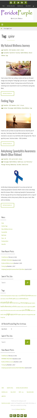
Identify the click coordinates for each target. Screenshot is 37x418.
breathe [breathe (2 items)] (32, 295)
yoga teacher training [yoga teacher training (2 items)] (25, 314)
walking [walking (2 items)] (5, 314)
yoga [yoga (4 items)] (8, 314)
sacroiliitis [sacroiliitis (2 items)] (14, 310)
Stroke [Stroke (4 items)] (27, 310)
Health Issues (20, 162)
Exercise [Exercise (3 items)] (15, 303)
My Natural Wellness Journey (15, 45)
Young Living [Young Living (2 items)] (2, 317)
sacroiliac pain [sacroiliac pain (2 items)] (9, 310)
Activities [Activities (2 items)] (2, 295)
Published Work (4, 241)
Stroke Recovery (4, 257)
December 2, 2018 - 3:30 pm (17, 50)
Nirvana (18, 409)
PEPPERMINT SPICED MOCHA (7, 260)
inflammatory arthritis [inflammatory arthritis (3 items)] (10, 306)
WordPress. (23, 409)
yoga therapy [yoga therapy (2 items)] (31, 314)
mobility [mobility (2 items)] (22, 306)
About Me (3, 244)
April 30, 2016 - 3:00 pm (16, 159)
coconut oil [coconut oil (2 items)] (17, 298)
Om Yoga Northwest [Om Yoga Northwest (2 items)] (29, 306)
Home (2, 223)
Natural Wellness (11, 6)
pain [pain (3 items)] (34, 306)
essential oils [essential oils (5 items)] (6, 302)
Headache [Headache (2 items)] (33, 303)
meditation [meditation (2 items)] (19, 306)
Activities (5, 108)
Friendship (17, 53)
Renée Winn (5, 50)
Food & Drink (12, 53)
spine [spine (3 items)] (23, 310)
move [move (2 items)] (25, 306)
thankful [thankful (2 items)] (1, 314)
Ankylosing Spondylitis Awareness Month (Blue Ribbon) (13, 269)
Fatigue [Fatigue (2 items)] (19, 303)
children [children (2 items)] (7, 298)
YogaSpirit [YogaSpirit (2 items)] (19, 314)
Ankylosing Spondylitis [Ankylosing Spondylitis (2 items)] (7, 295)
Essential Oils (20, 6)
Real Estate (28, 6)
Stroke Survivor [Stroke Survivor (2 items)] (32, 310)
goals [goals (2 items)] (31, 303)
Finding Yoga (7, 101)
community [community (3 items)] (22, 298)
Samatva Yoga (4, 226)
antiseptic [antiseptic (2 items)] (13, 295)
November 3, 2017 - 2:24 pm (17, 105)
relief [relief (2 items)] (6, 310)
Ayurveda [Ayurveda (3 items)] (28, 295)
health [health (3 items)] (2, 306)
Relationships (13, 164)
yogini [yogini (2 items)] (34, 314)
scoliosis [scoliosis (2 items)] (17, 310)
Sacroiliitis (19, 164)
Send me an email (5, 403)
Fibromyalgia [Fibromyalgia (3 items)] (24, 303)
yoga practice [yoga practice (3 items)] (14, 314)
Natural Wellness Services (6, 229)
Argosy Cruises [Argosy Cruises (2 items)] (17, 295)
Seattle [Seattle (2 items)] (20, 310)
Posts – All (3, 238)
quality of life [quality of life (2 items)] (2, 310)
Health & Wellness (24, 53)
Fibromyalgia (10, 108)
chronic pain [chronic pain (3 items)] (12, 298)
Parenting (8, 164)
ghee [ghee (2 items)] (29, 303)
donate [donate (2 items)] (27, 298)
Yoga (3, 6)
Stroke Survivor (25, 164)
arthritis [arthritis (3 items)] (23, 295)
